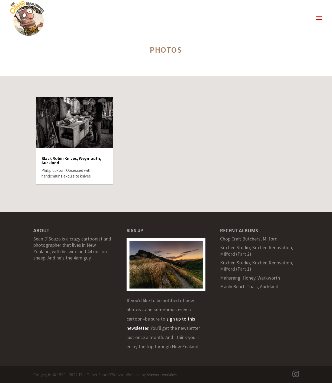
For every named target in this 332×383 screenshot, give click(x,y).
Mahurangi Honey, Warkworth (250, 278)
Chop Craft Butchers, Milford (249, 239)
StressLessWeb (162, 374)
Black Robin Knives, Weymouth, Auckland (71, 160)
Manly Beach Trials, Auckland (249, 286)
